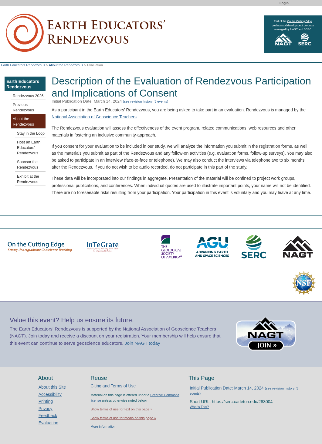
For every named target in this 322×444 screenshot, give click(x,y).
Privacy (46, 408)
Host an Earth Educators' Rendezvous (28, 147)
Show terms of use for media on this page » (123, 418)
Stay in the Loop (31, 133)
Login (284, 3)
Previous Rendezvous (23, 107)
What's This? (199, 407)
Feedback (48, 415)
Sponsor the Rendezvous (27, 164)
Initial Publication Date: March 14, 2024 (110, 101)
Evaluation (48, 422)
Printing (46, 401)
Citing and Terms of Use (113, 385)
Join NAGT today (142, 343)
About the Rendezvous (66, 65)
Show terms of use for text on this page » (121, 409)
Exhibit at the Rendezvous (28, 179)
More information (103, 426)
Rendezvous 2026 (28, 96)
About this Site (52, 387)
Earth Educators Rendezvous (23, 65)
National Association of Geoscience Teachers (94, 116)
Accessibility (50, 394)
